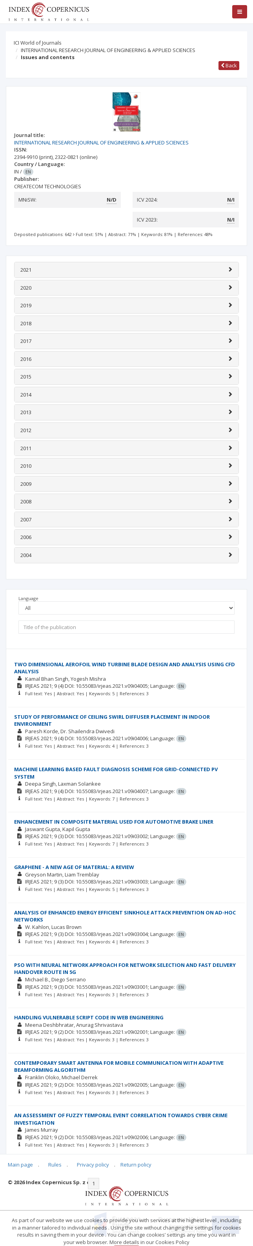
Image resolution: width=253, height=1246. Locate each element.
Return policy (135, 1164)
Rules (55, 1164)
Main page (20, 1164)
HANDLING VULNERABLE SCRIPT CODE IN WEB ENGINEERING (89, 1017)
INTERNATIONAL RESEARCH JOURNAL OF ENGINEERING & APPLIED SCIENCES (108, 50)
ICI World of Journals (38, 42)
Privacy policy (93, 1164)
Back (229, 65)
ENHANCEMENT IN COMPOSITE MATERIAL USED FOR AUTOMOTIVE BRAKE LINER (113, 821)
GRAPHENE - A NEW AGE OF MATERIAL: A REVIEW (74, 867)
